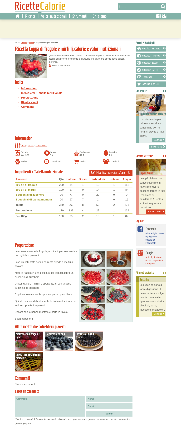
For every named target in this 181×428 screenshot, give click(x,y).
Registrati (151, 77)
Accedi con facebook (151, 56)
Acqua (127, 179)
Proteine (114, 179)
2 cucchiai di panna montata (34, 199)
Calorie (71, 179)
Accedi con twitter (151, 70)
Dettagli (29, 341)
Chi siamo (100, 16)
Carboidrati (98, 179)
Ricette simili (29, 102)
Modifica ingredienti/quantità (111, 173)
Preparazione (29, 97)
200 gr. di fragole (26, 184)
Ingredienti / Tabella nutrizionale (41, 93)
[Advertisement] (90, 28)
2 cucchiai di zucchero (30, 194)
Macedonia (41, 145)
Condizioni (18, 421)
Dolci (31, 43)
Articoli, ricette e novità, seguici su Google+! (151, 257)
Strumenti (79, 16)
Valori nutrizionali (54, 16)
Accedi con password (151, 49)
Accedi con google (151, 63)
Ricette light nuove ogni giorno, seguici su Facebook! (151, 235)
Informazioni (29, 88)
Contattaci (40, 421)
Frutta (31, 145)
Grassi (83, 179)
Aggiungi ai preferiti (148, 84)
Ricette (30, 16)
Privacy (29, 421)
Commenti (27, 106)
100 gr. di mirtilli (26, 189)
